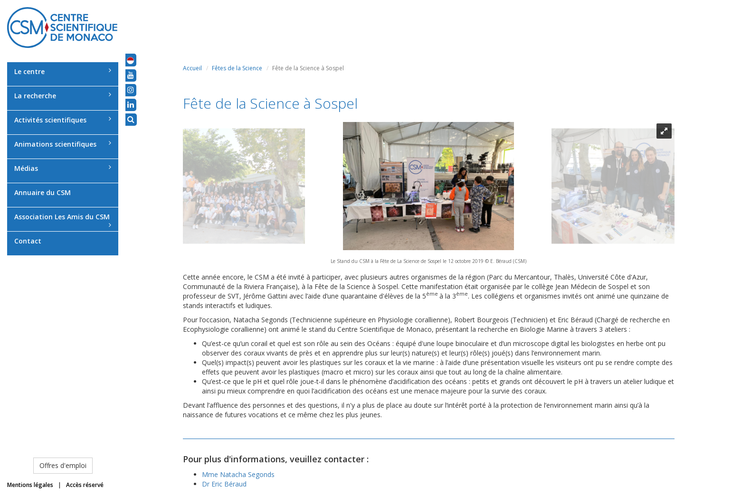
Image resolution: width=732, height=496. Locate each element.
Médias (62, 168)
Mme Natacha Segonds (238, 474)
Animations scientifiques (62, 144)
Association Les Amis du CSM (62, 220)
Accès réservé (85, 485)
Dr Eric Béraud (224, 483)
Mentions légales (30, 485)
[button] (130, 60)
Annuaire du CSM (42, 192)
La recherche (62, 95)
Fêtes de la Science (237, 68)
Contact (27, 240)
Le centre (62, 71)
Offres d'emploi (62, 465)
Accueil (192, 68)
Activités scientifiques (62, 119)
